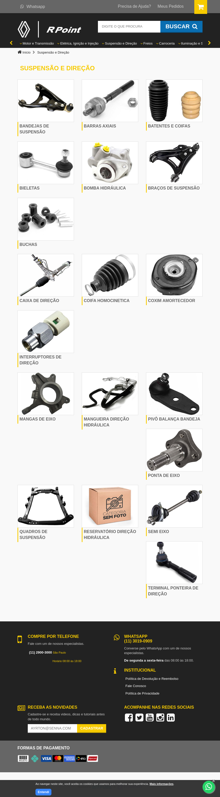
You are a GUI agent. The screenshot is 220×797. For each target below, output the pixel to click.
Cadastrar (91, 728)
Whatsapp (32, 6)
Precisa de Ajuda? (134, 6)
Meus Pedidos (171, 6)
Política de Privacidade (142, 693)
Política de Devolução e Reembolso (151, 679)
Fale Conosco (135, 686)
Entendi (43, 792)
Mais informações (161, 783)
